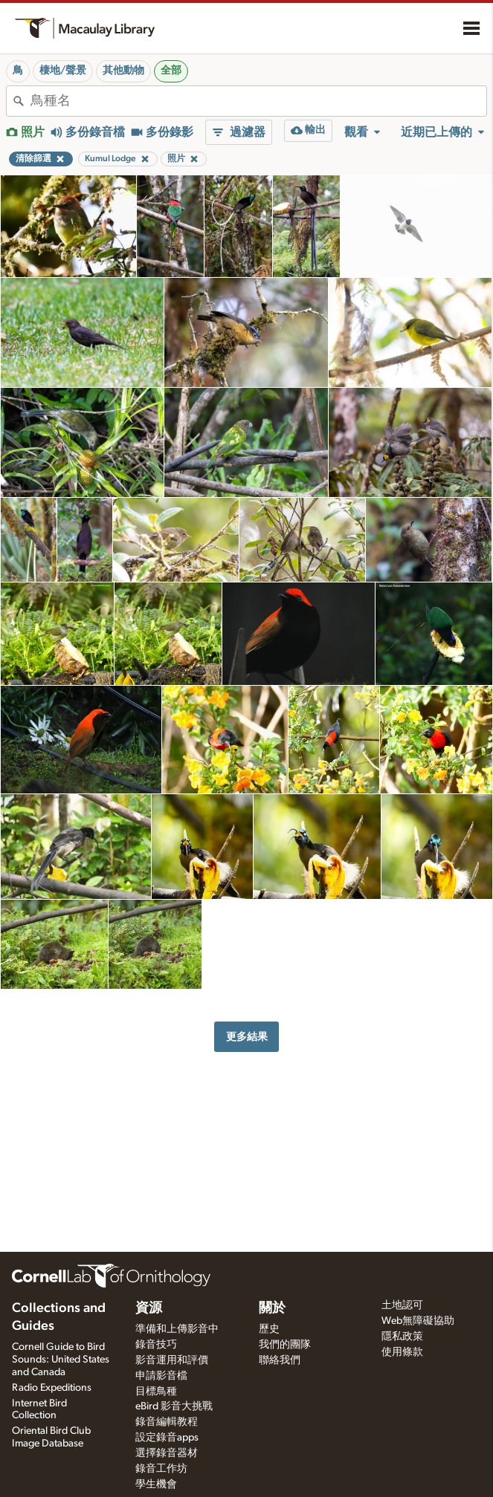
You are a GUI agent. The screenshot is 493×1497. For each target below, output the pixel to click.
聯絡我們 (279, 1360)
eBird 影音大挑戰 (174, 1406)
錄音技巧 (156, 1344)
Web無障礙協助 (417, 1321)
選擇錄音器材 (166, 1453)
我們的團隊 (285, 1344)
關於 (272, 1308)
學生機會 (156, 1484)
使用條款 (402, 1352)
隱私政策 (402, 1336)
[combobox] (258, 101)
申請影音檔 (161, 1376)
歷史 (269, 1329)
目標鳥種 (156, 1391)
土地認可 (402, 1305)
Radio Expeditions (51, 1388)
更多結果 (247, 1036)
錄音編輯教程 (166, 1422)
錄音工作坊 (161, 1469)
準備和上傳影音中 (177, 1329)
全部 (171, 70)
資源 (148, 1308)
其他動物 (123, 70)
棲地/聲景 (62, 70)
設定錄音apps (167, 1437)
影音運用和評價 (171, 1360)
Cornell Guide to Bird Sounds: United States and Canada (60, 1359)
